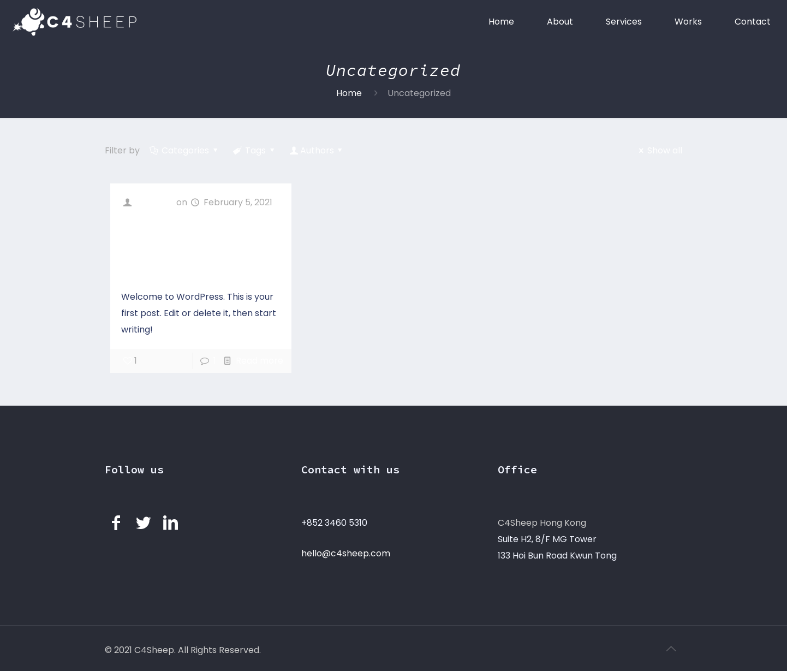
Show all (658, 150)
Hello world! (170, 247)
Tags (254, 150)
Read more (259, 360)
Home (349, 93)
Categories (185, 150)
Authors (317, 150)
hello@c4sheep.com (345, 553)
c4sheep (155, 202)
